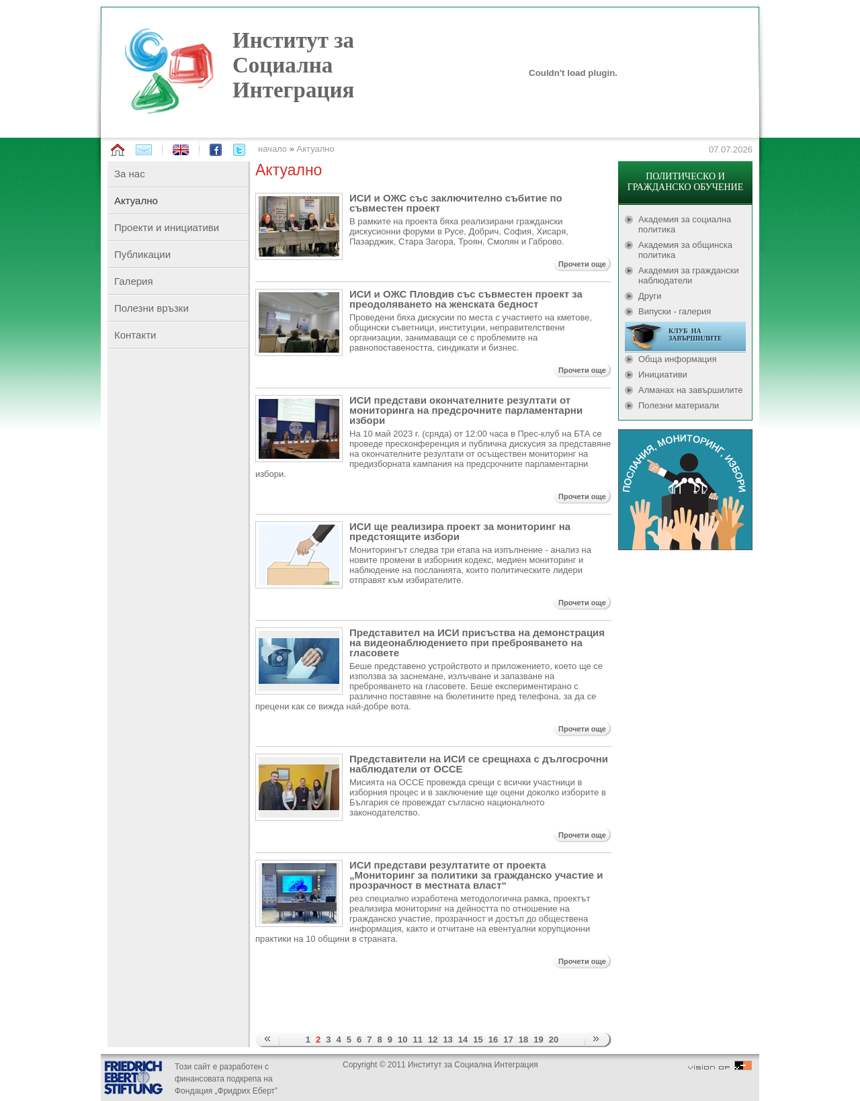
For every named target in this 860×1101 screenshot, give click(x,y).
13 (447, 1039)
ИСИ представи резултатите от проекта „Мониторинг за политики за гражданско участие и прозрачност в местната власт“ (476, 875)
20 (553, 1039)
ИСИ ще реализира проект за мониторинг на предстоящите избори (459, 531)
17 (508, 1039)
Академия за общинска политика (685, 250)
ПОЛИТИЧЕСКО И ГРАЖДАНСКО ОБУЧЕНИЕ (685, 181)
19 (538, 1039)
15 (477, 1039)
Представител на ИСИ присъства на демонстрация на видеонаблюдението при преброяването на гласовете (477, 642)
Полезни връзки (151, 308)
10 (402, 1039)
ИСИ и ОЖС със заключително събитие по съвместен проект (455, 203)
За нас (129, 173)
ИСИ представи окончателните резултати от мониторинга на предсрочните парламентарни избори (466, 410)
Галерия (133, 281)
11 (417, 1039)
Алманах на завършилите (690, 390)
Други (649, 296)
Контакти (135, 335)
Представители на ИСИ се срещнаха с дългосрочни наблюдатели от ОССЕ (478, 764)
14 (463, 1039)
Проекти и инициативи (166, 227)
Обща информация (677, 359)
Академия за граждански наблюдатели (688, 275)
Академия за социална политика (684, 224)
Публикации (142, 254)
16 (493, 1039)
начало (272, 149)
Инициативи (662, 374)
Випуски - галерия (674, 311)
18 (523, 1039)
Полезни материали (678, 405)
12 (432, 1039)
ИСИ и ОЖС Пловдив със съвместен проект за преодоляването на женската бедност (466, 299)
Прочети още (582, 264)
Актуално (316, 149)
